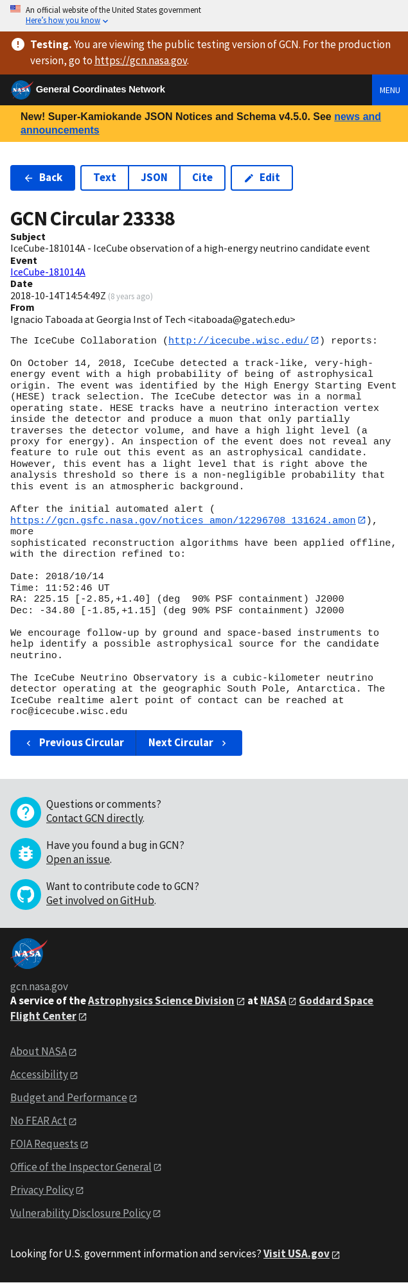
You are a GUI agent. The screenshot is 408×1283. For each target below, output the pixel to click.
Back (42, 177)
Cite (202, 177)
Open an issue (78, 860)
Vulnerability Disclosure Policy (80, 1213)
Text (104, 177)
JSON (154, 177)
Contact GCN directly (94, 819)
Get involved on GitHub (100, 901)
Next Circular (188, 743)
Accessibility (39, 1075)
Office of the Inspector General (81, 1167)
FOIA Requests (44, 1144)
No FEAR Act (38, 1121)
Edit (262, 177)
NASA (273, 1001)
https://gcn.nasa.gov (140, 60)
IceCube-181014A (47, 271)
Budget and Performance (68, 1098)
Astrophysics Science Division (161, 1001)
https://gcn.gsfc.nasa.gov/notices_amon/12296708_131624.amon (183, 520)
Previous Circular (73, 743)
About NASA (38, 1052)
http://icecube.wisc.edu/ (238, 340)
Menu (390, 90)
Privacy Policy (42, 1190)
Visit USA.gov (296, 1254)
